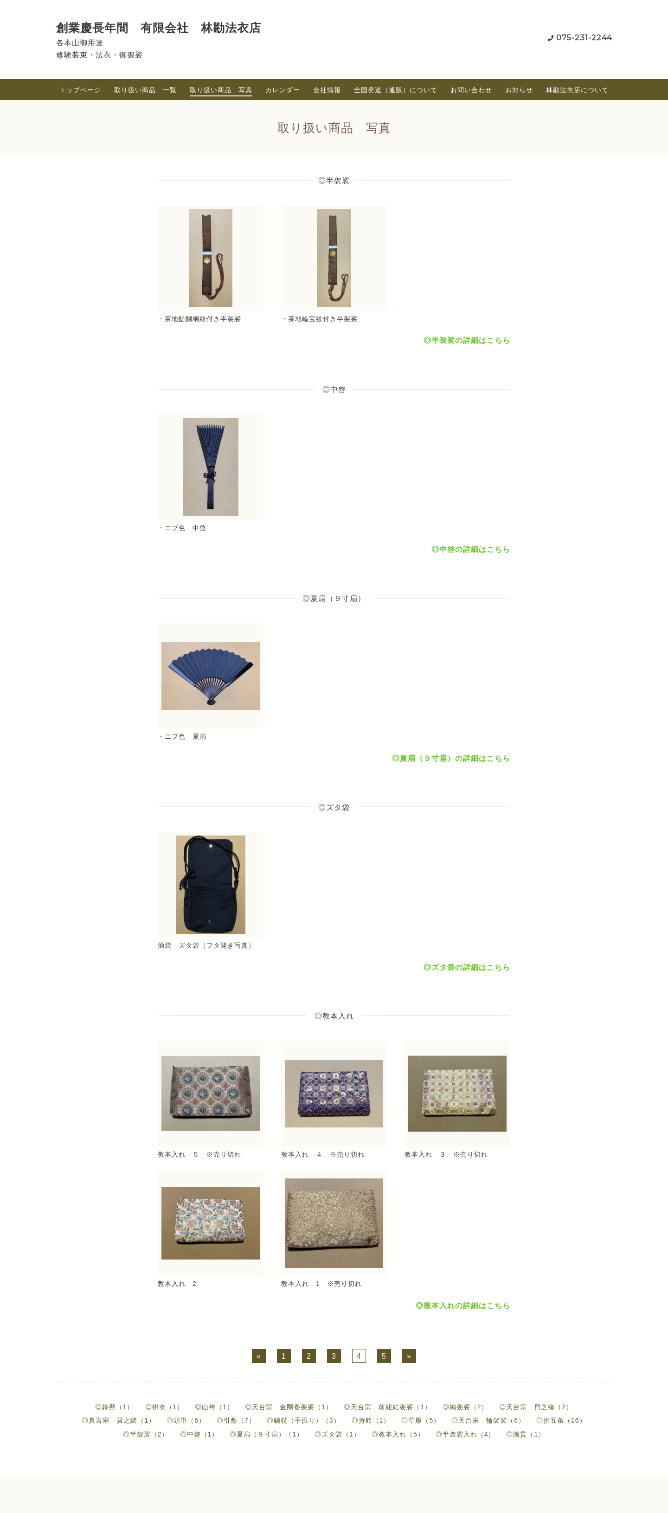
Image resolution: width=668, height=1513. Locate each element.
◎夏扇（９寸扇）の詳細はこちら (451, 758)
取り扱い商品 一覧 (145, 90)
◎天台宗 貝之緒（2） (536, 1407)
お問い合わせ (471, 90)
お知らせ (519, 90)
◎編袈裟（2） (465, 1407)
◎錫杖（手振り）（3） (303, 1420)
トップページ (80, 90)
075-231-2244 (584, 37)
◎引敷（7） (236, 1420)
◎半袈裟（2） (146, 1434)
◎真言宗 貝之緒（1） (118, 1420)
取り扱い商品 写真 (221, 90)
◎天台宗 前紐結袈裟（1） (387, 1407)
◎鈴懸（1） (114, 1407)
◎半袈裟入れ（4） (465, 1434)
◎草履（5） (420, 1420)
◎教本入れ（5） (398, 1434)
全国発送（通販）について (395, 90)
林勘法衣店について (577, 90)
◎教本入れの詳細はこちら (463, 1306)
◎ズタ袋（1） (337, 1434)
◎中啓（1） (199, 1434)
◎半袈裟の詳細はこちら (467, 340)
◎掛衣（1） (164, 1407)
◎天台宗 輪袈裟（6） (488, 1420)
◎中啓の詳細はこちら (470, 549)
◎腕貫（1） (525, 1434)
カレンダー (282, 90)
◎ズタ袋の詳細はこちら (467, 967)
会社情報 (327, 90)
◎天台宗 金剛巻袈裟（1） (289, 1407)
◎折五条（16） (561, 1420)
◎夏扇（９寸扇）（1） (266, 1434)
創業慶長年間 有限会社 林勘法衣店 (158, 28)
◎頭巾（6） (186, 1420)
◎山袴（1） (214, 1407)
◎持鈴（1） (371, 1420)
